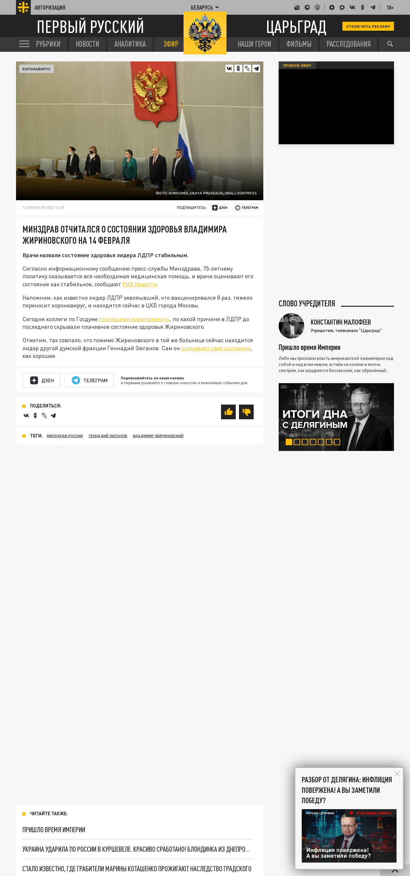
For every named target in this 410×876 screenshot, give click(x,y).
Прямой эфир (297, 65)
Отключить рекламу (368, 26)
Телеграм (90, 380)
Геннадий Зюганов (108, 435)
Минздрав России (65, 435)
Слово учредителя (307, 303)
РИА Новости (139, 284)
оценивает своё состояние (216, 347)
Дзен (42, 380)
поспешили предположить (134, 318)
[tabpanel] (336, 417)
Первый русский (90, 26)
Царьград (296, 26)
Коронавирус (36, 69)
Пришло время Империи (53, 829)
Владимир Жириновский (158, 435)
